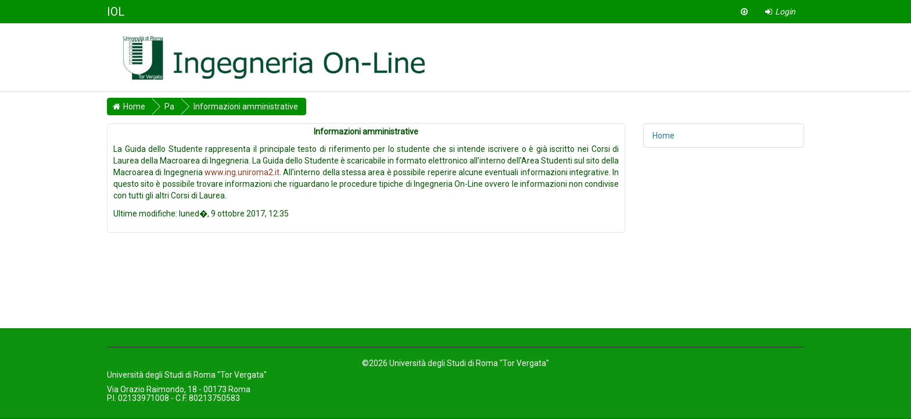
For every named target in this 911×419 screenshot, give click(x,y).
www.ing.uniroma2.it (242, 172)
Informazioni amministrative (245, 106)
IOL (115, 12)
